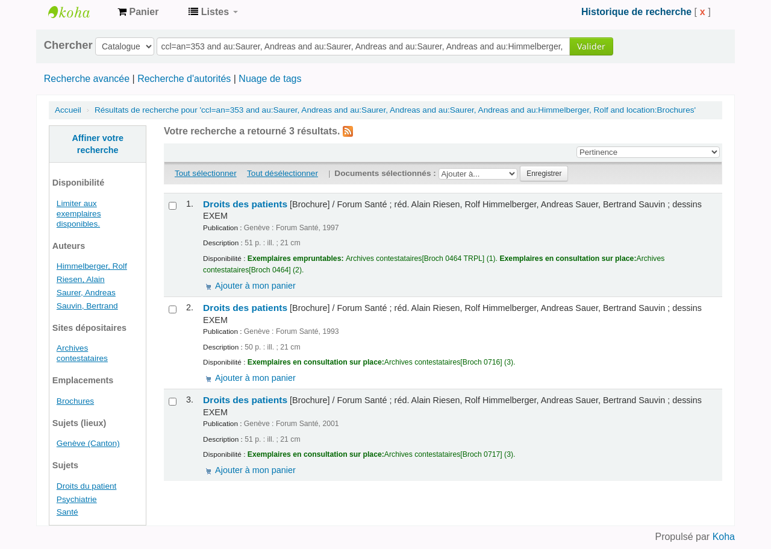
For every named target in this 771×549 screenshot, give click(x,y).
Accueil (68, 110)
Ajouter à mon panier (255, 285)
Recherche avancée (87, 79)
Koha (724, 537)
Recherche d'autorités (184, 79)
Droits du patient (87, 486)
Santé (67, 511)
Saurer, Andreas (86, 292)
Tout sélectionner (206, 173)
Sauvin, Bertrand (87, 305)
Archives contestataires (78, 12)
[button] (137, 12)
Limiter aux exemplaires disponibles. (79, 213)
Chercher (68, 45)
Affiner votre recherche (97, 144)
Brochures (75, 401)
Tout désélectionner (282, 173)
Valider (591, 46)
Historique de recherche (636, 12)
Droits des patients (245, 204)
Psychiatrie (77, 499)
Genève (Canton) (88, 443)
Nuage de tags (270, 79)
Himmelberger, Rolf (92, 266)
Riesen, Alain (81, 279)
